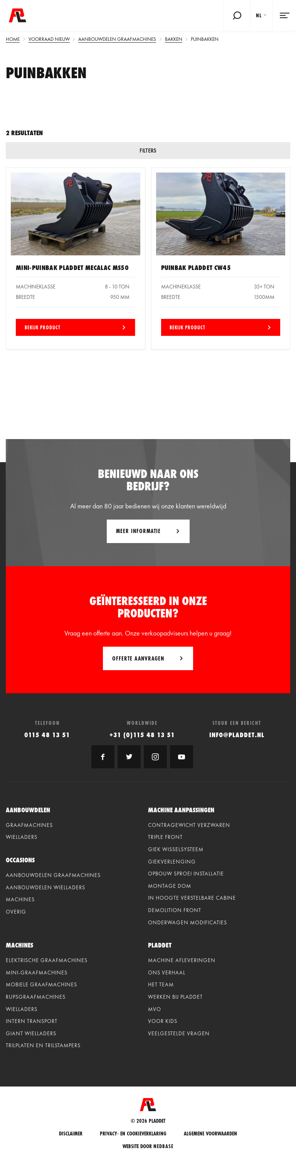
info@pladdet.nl (236, 734)
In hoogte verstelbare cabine (192, 897)
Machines (20, 899)
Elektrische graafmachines (46, 960)
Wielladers (21, 836)
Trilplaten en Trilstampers (43, 1045)
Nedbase (163, 1146)
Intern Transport (31, 1021)
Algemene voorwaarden (210, 1134)
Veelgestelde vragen (179, 1033)
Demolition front (174, 910)
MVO (154, 1009)
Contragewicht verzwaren (189, 825)
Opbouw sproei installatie (186, 873)
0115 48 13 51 (47, 734)
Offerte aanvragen (138, 658)
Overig (16, 911)
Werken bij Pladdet (175, 996)
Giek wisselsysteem (176, 849)
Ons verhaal (166, 972)
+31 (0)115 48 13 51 (142, 734)
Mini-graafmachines (36, 972)
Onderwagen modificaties (187, 922)
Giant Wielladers (31, 1033)
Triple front (165, 836)
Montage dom (169, 885)
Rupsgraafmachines (36, 996)
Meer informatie (138, 531)
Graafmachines (29, 825)
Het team (161, 984)
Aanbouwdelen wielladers (45, 887)
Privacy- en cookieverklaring (133, 1134)
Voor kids (162, 1021)
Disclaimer (70, 1134)
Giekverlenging (172, 861)
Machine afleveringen (181, 960)
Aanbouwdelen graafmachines (53, 875)
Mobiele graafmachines (41, 984)
